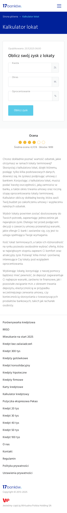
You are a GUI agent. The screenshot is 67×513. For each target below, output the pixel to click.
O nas (6, 444)
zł (55, 67)
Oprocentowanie (21, 91)
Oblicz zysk (21, 110)
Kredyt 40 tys (11, 423)
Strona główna (10, 16)
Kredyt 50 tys (11, 430)
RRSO (6, 329)
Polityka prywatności (16, 466)
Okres (15, 77)
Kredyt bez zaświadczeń (17, 344)
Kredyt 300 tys (11, 351)
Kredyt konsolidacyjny (16, 365)
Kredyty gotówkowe (15, 358)
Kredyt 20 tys (11, 408)
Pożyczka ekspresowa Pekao (20, 401)
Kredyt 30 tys (11, 415)
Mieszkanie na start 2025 (18, 336)
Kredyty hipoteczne (15, 372)
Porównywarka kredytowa (19, 322)
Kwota (15, 63)
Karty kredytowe (13, 387)
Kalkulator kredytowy (16, 394)
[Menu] (59, 6)
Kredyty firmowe (13, 380)
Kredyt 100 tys (11, 437)
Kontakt (8, 451)
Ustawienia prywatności (18, 473)
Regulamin (9, 458)
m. (55, 82)
